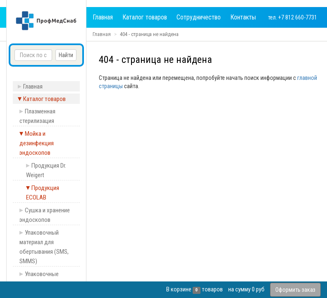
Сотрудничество (199, 17)
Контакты (243, 17)
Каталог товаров (144, 17)
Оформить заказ (295, 289)
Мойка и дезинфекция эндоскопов (36, 143)
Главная (103, 17)
